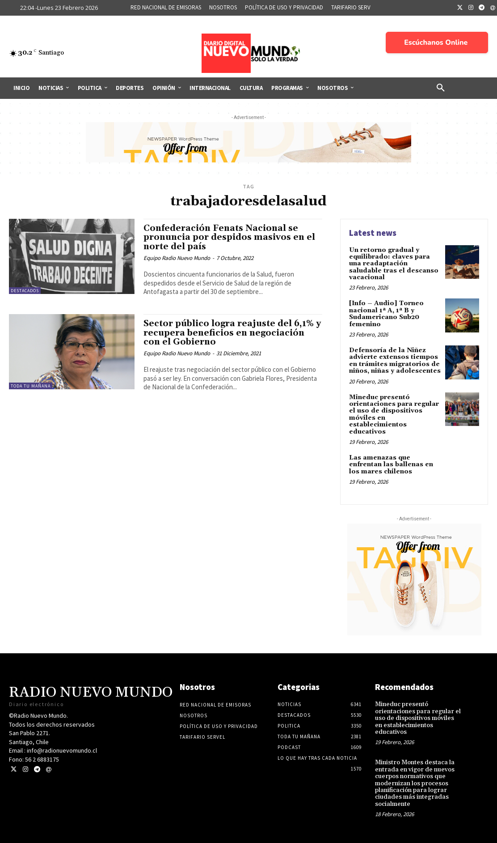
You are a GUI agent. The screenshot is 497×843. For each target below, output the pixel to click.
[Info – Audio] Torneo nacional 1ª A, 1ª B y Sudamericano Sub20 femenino (386, 313)
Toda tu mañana (31, 386)
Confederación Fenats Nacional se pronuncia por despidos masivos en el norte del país (229, 237)
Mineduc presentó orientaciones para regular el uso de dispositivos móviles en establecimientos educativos (394, 414)
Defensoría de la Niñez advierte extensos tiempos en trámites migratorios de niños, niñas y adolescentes (395, 360)
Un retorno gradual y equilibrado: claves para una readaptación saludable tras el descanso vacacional (393, 264)
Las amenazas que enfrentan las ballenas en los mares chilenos (391, 465)
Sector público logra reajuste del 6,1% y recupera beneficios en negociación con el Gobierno (232, 333)
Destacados (25, 291)
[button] (440, 88)
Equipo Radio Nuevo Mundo (176, 258)
